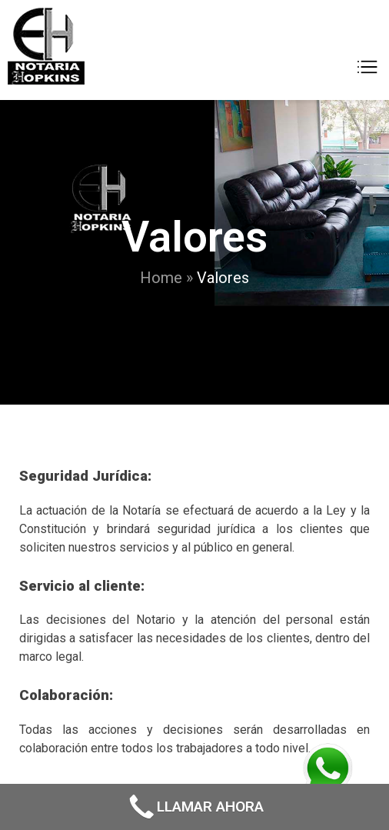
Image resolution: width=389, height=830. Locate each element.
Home (161, 277)
